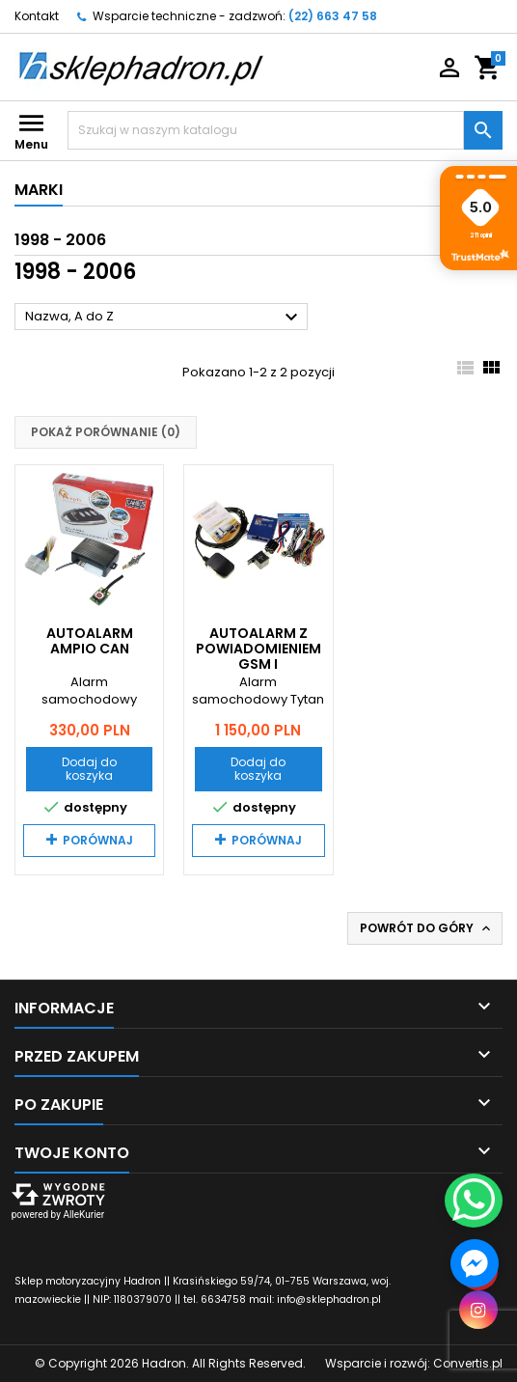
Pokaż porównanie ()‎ (105, 432)
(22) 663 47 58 (332, 16)
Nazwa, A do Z (164, 317)
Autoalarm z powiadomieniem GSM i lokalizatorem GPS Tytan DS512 (258, 664)
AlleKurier (83, 1214)
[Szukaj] (266, 130)
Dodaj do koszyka (89, 769)
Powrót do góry (427, 928)
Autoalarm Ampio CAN (89, 640)
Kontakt (36, 16)
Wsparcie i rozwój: (414, 1363)
